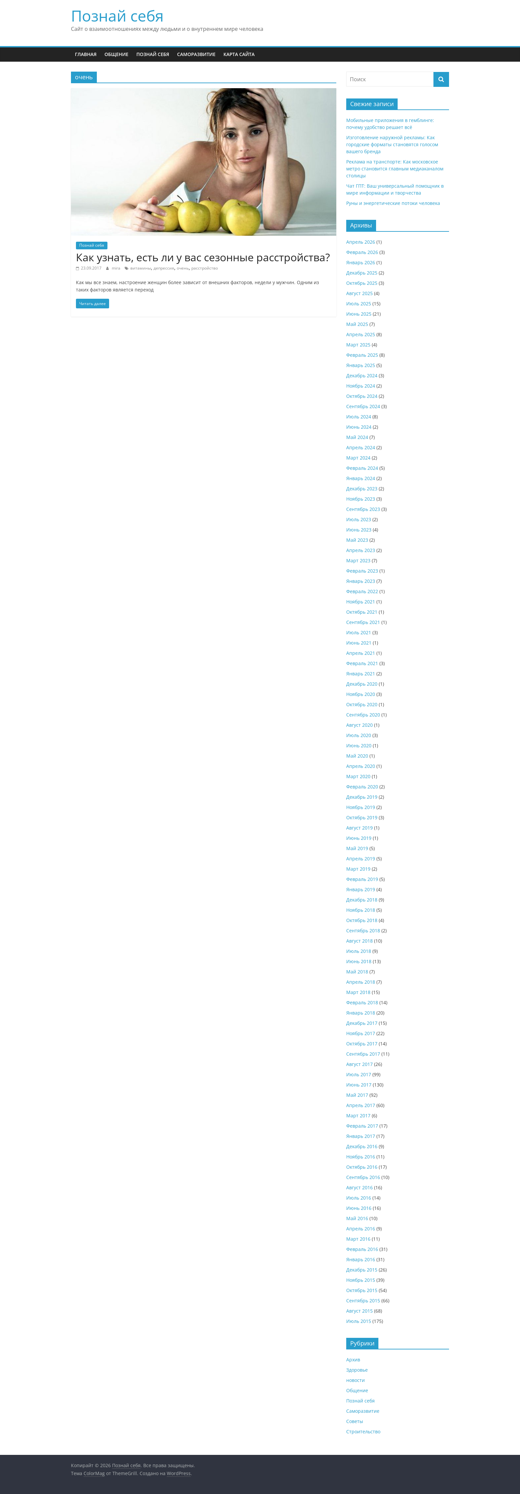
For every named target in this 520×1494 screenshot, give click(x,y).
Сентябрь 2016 (363, 1177)
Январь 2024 (360, 478)
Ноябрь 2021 (360, 601)
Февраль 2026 (362, 252)
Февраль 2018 (362, 1002)
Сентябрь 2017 (363, 1054)
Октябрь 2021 (361, 612)
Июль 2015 (358, 1321)
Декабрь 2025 (361, 273)
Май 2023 (357, 540)
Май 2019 (357, 848)
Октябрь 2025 (361, 283)
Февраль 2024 (362, 468)
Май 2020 (357, 756)
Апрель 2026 (360, 242)
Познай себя (117, 15)
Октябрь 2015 (361, 1290)
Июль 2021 (358, 632)
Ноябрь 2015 (360, 1280)
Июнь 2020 (358, 745)
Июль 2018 (358, 951)
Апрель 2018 (360, 982)
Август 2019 (359, 828)
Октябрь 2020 (361, 704)
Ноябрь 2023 (360, 499)
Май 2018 (357, 971)
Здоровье (357, 1370)
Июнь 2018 (358, 961)
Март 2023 (358, 560)
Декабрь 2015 (361, 1270)
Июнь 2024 (358, 427)
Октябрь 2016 (361, 1167)
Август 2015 (359, 1311)
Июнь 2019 (358, 838)
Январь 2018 (360, 1013)
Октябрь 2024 (361, 396)
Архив (353, 1359)
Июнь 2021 (358, 643)
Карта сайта (239, 54)
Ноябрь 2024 (360, 386)
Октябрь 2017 (361, 1043)
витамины (140, 268)
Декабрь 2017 (361, 1023)
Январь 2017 (360, 1136)
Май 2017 (357, 1095)
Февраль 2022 (362, 591)
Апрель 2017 (360, 1105)
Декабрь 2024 (361, 375)
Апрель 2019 (360, 858)
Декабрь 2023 (361, 488)
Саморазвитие (196, 54)
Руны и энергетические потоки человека (393, 203)
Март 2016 (358, 1239)
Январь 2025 (360, 365)
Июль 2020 (358, 735)
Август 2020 (359, 725)
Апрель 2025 (360, 334)
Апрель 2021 (360, 653)
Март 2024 (358, 458)
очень (183, 268)
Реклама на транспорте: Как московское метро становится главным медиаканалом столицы (394, 168)
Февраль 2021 (362, 663)
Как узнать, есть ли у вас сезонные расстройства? (203, 257)
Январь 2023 (360, 581)
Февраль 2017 (362, 1126)
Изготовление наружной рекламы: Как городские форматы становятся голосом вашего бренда (392, 144)
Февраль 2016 (362, 1249)
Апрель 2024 (360, 447)
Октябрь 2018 (361, 920)
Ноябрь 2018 (360, 910)
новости (355, 1380)
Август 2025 (359, 293)
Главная (86, 54)
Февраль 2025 (362, 355)
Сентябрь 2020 (363, 715)
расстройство (204, 268)
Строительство (363, 1431)
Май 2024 (357, 437)
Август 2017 (359, 1064)
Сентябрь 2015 (363, 1300)
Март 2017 (358, 1115)
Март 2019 (358, 869)
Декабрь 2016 (361, 1146)
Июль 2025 (358, 303)
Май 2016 (357, 1218)
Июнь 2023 (358, 530)
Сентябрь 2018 (363, 930)
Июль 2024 (358, 416)
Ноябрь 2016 (360, 1156)
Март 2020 (358, 776)
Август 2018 (359, 941)
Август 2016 (359, 1187)
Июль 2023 (358, 519)
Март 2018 (358, 992)
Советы (354, 1421)
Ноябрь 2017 (360, 1033)
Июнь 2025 (358, 314)
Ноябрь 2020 (360, 694)
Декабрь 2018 (361, 900)
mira (116, 268)
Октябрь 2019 (361, 817)
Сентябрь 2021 (363, 622)
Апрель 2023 (360, 550)
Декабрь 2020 (361, 684)
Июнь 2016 (358, 1208)
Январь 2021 (360, 673)
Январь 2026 (360, 262)
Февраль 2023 (362, 571)
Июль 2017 (358, 1074)
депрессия (164, 268)
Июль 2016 (358, 1198)
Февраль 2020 (362, 786)
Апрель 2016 (360, 1228)
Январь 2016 (360, 1259)
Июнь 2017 (358, 1085)
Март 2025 (358, 345)
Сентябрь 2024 (363, 406)
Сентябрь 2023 (363, 509)
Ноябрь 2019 (360, 807)
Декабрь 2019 (361, 797)
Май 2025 (357, 324)
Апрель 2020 (360, 766)
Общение (116, 54)
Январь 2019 (360, 889)
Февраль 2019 (362, 879)
